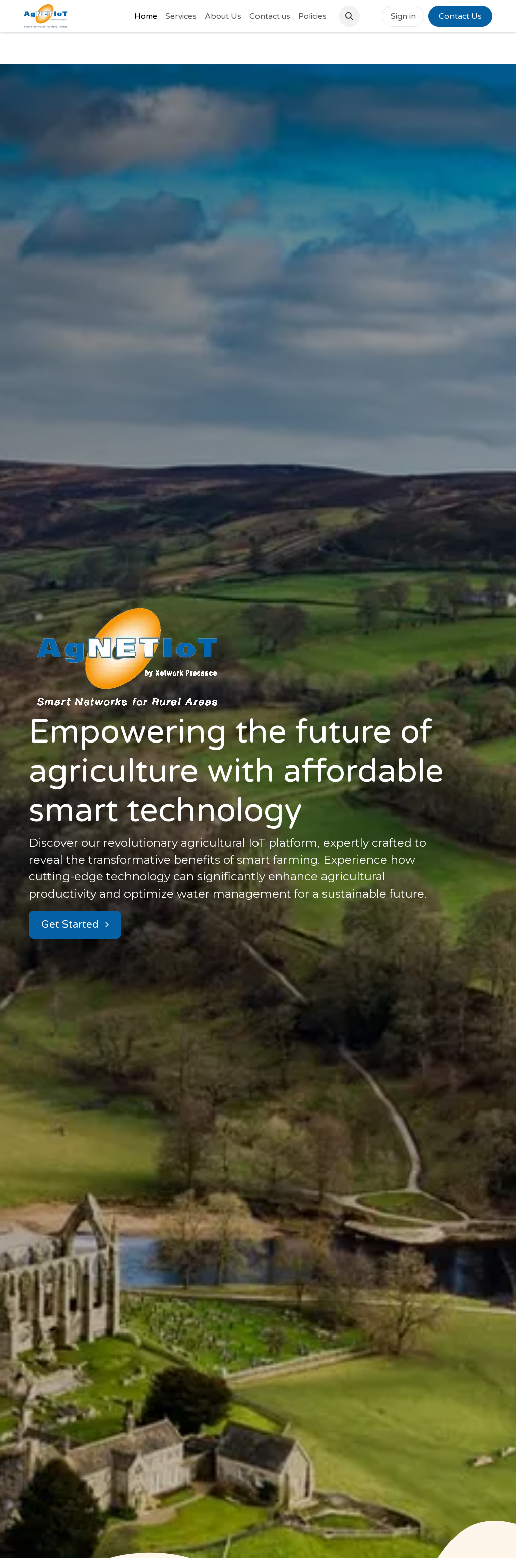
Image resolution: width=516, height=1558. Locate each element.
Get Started (75, 925)
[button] (349, 16)
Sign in (403, 16)
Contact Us (460, 16)
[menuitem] (145, 16)
